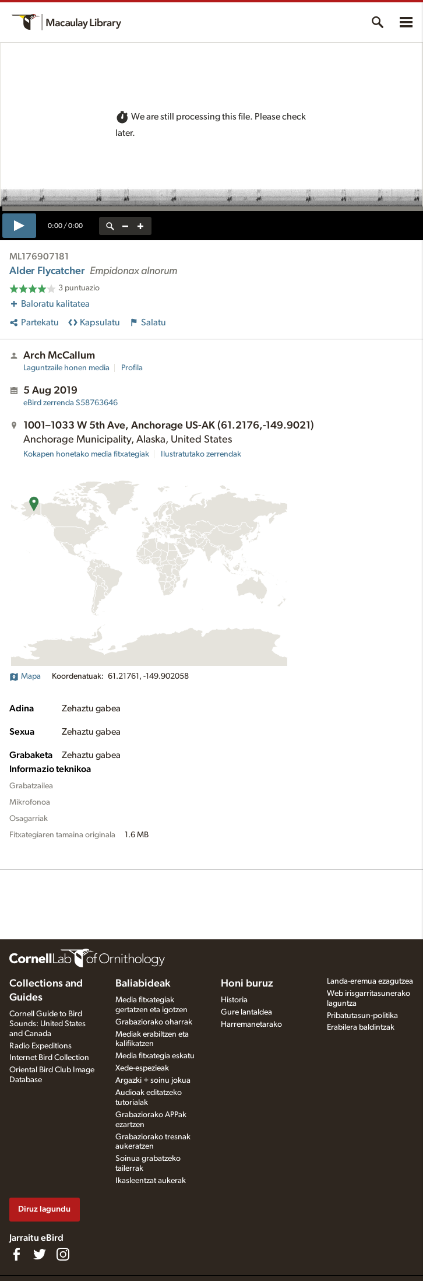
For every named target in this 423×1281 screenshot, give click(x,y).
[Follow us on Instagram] (63, 1254)
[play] (19, 225)
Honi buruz (247, 983)
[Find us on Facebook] (16, 1254)
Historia (234, 1000)
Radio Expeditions (40, 1046)
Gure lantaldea (246, 1012)
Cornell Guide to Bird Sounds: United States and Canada (47, 1024)
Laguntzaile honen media (66, 368)
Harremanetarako (251, 1024)
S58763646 (70, 403)
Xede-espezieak (142, 1068)
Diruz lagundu (44, 1209)
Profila (132, 368)
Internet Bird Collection (49, 1058)
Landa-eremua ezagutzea (370, 981)
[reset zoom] (110, 226)
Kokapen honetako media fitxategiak (86, 454)
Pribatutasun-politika (362, 1016)
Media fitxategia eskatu (155, 1056)
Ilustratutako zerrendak (201, 454)
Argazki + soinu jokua (153, 1080)
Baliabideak (142, 983)
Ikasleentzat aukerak (150, 1181)
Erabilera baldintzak (360, 1027)
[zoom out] (125, 226)
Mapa (25, 676)
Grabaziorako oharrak (153, 1022)
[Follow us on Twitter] (40, 1254)
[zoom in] (140, 226)
